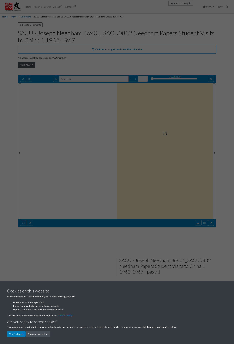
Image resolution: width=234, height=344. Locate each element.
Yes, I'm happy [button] (16, 333)
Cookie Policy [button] (65, 315)
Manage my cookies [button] (38, 333)
